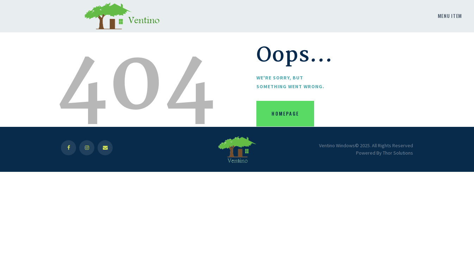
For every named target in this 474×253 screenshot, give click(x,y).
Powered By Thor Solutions (384, 153)
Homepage (285, 113)
